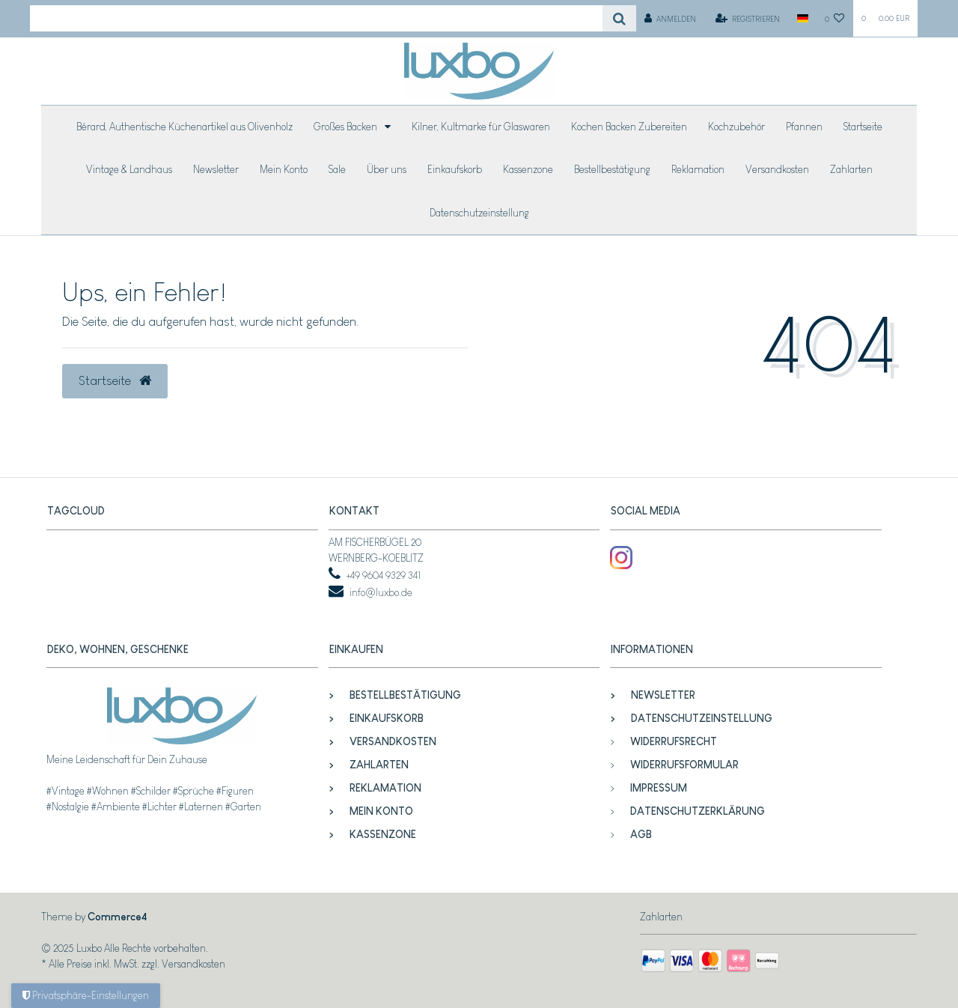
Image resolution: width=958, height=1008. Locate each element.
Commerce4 (117, 917)
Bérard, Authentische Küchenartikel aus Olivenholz (184, 127)
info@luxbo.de (381, 592)
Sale (337, 169)
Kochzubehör (736, 127)
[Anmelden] (670, 18)
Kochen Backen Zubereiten (629, 127)
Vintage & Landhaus (129, 169)
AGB (641, 834)
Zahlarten (851, 169)
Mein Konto (284, 169)
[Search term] (316, 18)
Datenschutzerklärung (697, 811)
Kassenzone (528, 169)
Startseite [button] (115, 380)
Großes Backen (346, 127)
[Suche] (619, 18)
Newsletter (216, 169)
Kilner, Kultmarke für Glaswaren (481, 127)
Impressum (658, 788)
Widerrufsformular (684, 765)
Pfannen (804, 127)
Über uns (386, 169)
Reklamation (697, 169)
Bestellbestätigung (612, 169)
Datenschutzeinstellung (479, 213)
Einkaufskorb (454, 169)
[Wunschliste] (835, 18)
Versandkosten (777, 169)
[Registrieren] (748, 18)
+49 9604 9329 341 (384, 575)
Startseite (862, 127)
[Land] (802, 18)
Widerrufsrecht (673, 741)
